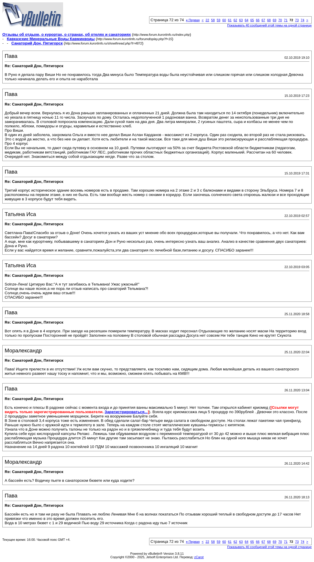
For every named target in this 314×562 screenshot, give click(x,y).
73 (297, 20)
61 (229, 20)
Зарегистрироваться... (126, 412)
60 (224, 20)
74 (302, 20)
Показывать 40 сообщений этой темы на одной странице (269, 25)
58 (213, 20)
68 (269, 20)
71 (286, 20)
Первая (193, 20)
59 (218, 20)
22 (207, 20)
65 (252, 20)
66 (257, 20)
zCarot (199, 557)
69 (274, 20)
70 (280, 20)
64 (246, 20)
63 (241, 20)
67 (263, 20)
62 (235, 20)
